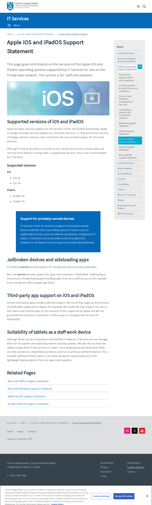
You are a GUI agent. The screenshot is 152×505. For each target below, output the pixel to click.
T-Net (103, 476)
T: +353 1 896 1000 (16, 475)
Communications (126, 163)
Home (10, 431)
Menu (14, 25)
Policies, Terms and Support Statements (35, 34)
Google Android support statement (28, 403)
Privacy (104, 467)
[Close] (147, 498)
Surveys (121, 178)
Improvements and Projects (127, 207)
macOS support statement (126, 132)
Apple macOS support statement (27, 396)
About (10, 34)
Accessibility (106, 462)
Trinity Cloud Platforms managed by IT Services (126, 100)
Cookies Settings (135, 467)
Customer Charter (126, 53)
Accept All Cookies (124, 498)
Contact (32, 431)
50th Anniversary (126, 213)
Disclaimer (105, 471)
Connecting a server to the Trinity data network (125, 113)
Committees (123, 184)
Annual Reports (125, 168)
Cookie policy (134, 462)
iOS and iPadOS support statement (73, 34)
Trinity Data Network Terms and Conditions (126, 77)
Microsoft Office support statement (28, 381)
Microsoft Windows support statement (30, 388)
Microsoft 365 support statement (128, 156)
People (121, 200)
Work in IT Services (127, 194)
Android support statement (127, 148)
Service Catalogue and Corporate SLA (127, 60)
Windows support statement (127, 124)
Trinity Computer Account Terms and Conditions (128, 88)
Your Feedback (124, 173)
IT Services (17, 19)
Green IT (121, 189)
